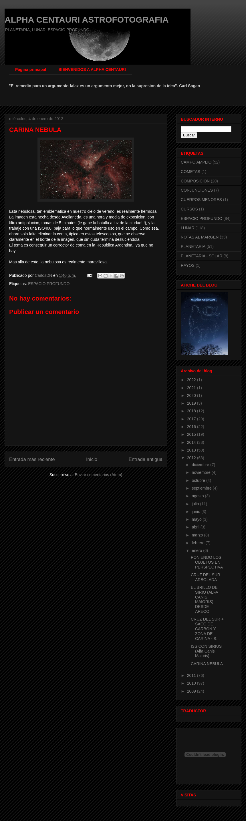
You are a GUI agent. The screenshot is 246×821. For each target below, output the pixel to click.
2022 (192, 379)
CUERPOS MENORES (201, 199)
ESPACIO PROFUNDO (49, 283)
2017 (192, 419)
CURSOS (189, 209)
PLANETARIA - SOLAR (201, 256)
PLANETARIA (193, 246)
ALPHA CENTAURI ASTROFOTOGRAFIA (86, 19)
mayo (197, 519)
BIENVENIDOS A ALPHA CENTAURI (92, 69)
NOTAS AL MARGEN (200, 237)
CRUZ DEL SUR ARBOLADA (205, 577)
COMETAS (190, 171)
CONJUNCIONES (197, 190)
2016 (192, 426)
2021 (192, 387)
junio (196, 511)
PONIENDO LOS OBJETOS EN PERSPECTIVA (207, 562)
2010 (192, 683)
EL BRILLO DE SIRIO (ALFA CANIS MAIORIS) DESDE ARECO (204, 599)
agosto (198, 496)
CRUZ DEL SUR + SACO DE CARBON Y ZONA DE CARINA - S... (207, 629)
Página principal (30, 69)
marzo (198, 535)
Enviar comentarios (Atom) (98, 474)
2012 (192, 458)
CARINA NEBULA (207, 663)
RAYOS (188, 265)
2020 (192, 395)
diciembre (201, 464)
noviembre (201, 472)
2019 (192, 403)
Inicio (91, 459)
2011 (192, 675)
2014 (192, 442)
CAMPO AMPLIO (196, 162)
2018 (192, 411)
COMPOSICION (195, 181)
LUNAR (187, 228)
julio (196, 504)
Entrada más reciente (32, 459)
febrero (198, 542)
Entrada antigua (146, 459)
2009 (192, 691)
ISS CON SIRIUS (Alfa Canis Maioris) (206, 651)
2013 (192, 450)
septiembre (202, 488)
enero (197, 550)
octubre (199, 480)
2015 (192, 434)
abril (196, 527)
